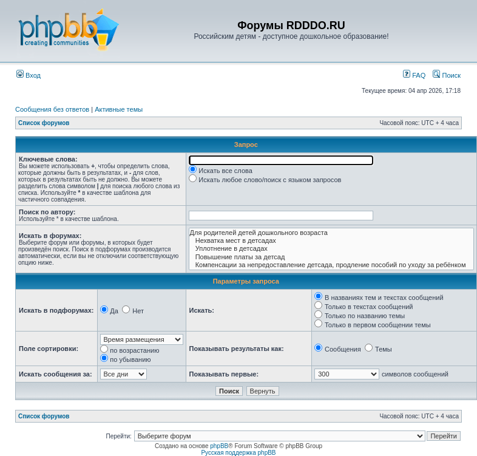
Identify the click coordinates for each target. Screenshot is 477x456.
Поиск (447, 75)
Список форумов (44, 123)
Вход (28, 75)
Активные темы (119, 109)
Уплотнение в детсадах (331, 249)
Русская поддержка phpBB (238, 452)
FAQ (414, 75)
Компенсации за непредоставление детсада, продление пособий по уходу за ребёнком (331, 265)
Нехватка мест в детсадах (331, 241)
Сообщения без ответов (52, 109)
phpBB (219, 446)
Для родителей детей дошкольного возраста (331, 233)
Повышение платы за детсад (331, 257)
